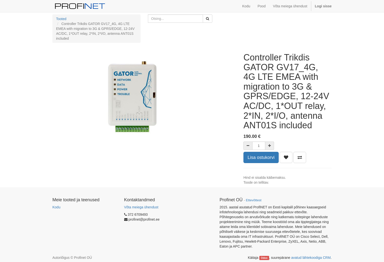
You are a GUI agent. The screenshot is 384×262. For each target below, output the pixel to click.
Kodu (56, 207)
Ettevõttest (254, 200)
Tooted (61, 19)
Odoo (264, 257)
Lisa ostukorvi (261, 157)
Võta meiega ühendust (141, 207)
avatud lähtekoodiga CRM (311, 258)
